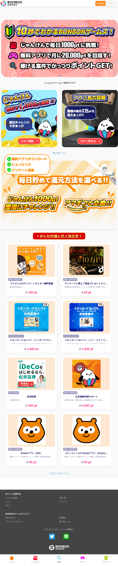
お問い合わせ (10, 518)
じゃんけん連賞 (11, 498)
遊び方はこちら (59, 153)
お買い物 (62, 498)
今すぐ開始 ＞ (30, 141)
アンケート (63, 502)
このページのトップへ (59, 473)
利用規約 (62, 518)
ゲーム (7, 502)
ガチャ (7, 505)
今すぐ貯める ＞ (91, 141)
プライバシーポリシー (13, 522)
